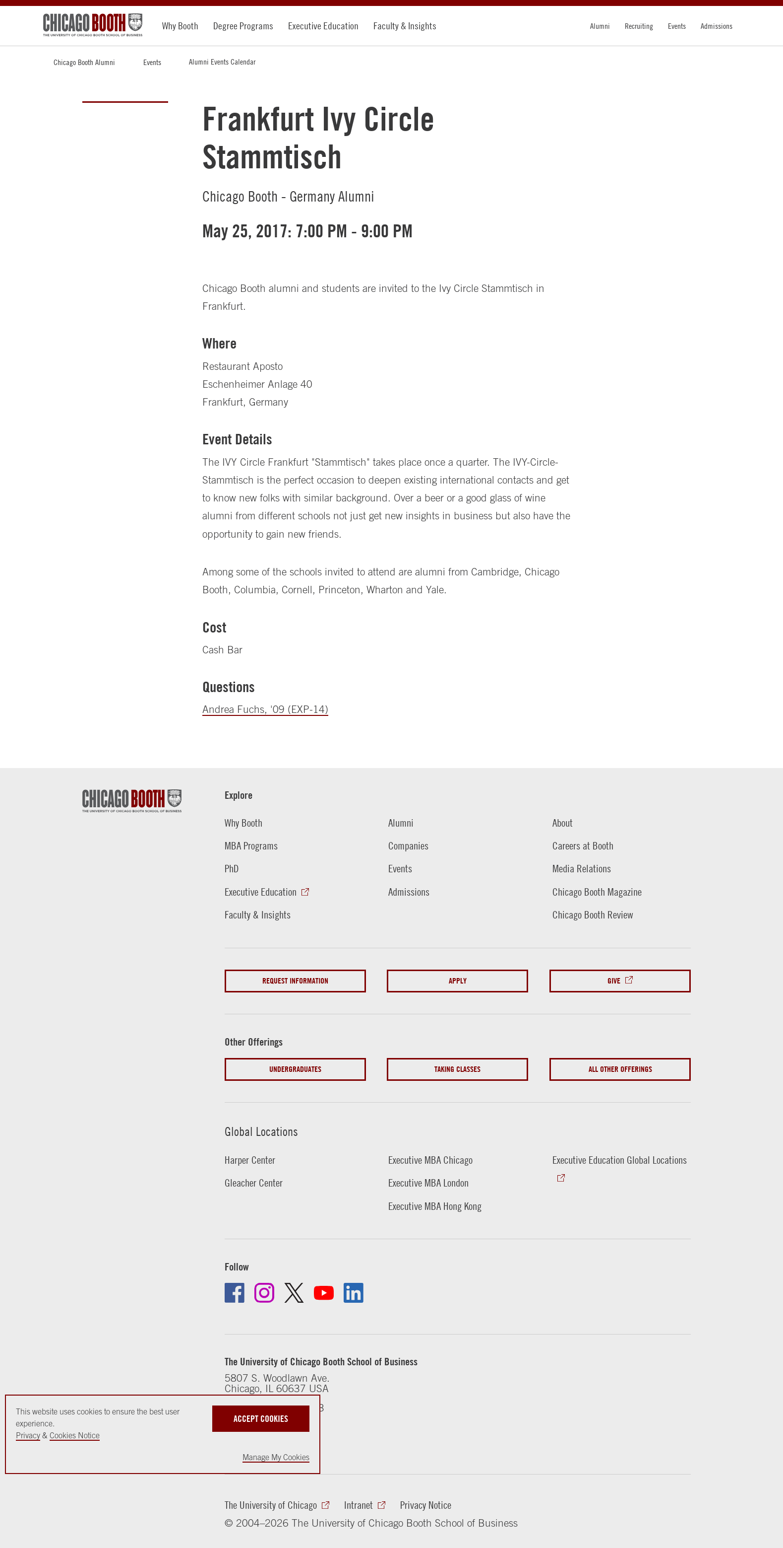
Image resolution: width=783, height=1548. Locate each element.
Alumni (600, 25)
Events (677, 25)
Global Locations (261, 1131)
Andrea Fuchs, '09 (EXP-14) (265, 709)
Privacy (28, 1435)
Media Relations (581, 868)
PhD (232, 868)
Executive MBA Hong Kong (435, 1206)
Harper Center (250, 1160)
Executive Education (323, 25)
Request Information (295, 980)
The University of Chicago (271, 1505)
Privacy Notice (425, 1505)
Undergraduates (295, 1069)
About (562, 823)
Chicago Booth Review (592, 914)
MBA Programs (251, 845)
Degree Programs (243, 25)
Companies (408, 845)
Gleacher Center (254, 1183)
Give (613, 980)
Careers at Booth (582, 845)
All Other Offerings (620, 1069)
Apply (458, 980)
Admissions (716, 25)
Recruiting (639, 25)
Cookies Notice (75, 1435)
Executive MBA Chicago (430, 1160)
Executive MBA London (428, 1183)
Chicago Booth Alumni (84, 62)
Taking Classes (457, 1069)
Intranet (358, 1505)
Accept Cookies (261, 1418)
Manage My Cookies (275, 1457)
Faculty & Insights (404, 25)
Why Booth (180, 25)
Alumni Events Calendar (222, 61)
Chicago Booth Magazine (597, 892)
